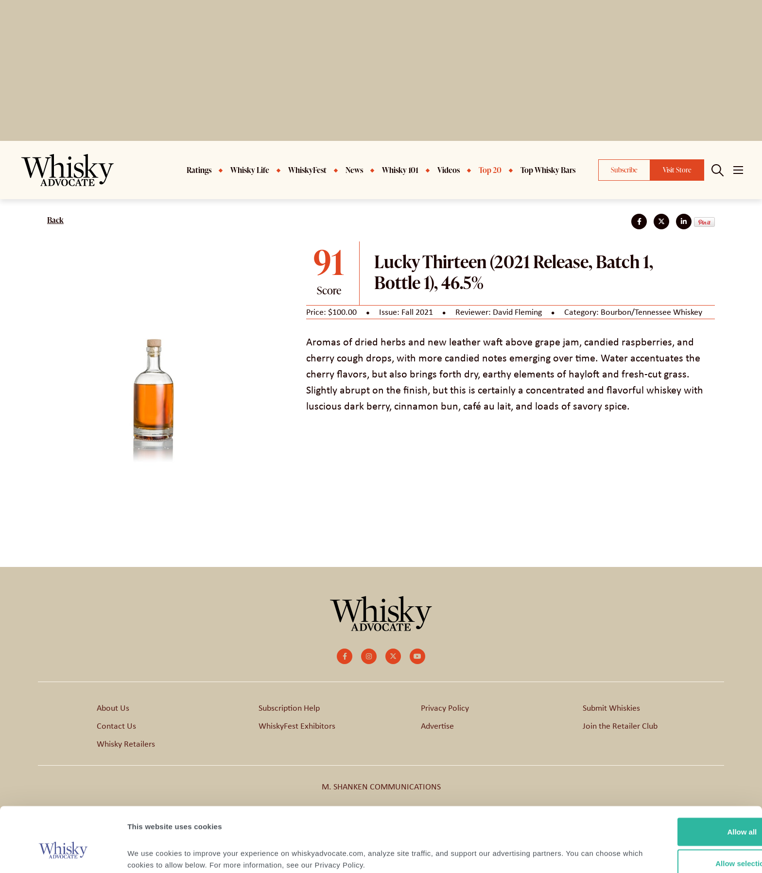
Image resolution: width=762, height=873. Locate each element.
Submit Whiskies (611, 708)
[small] (344, 656)
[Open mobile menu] (738, 170)
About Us (113, 708)
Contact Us (116, 726)
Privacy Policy (445, 708)
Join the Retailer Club (620, 726)
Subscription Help (289, 708)
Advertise (437, 726)
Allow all (681, 783)
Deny (681, 847)
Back (55, 220)
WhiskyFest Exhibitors (297, 726)
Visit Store (677, 169)
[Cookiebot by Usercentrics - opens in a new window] (62, 854)
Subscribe (624, 169)
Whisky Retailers (126, 744)
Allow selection (680, 815)
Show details (510, 848)
